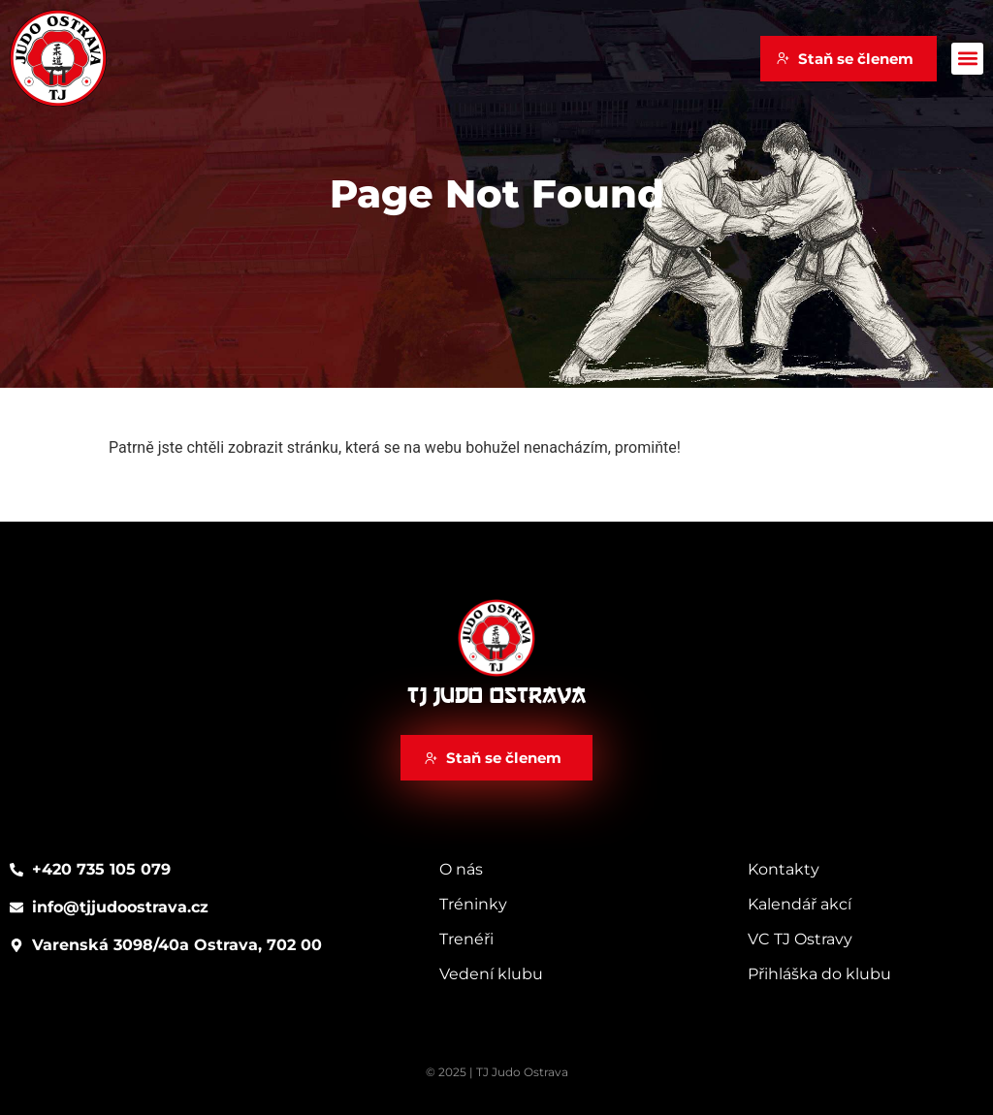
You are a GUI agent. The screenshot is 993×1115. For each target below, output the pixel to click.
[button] (967, 59)
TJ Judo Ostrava (496, 696)
